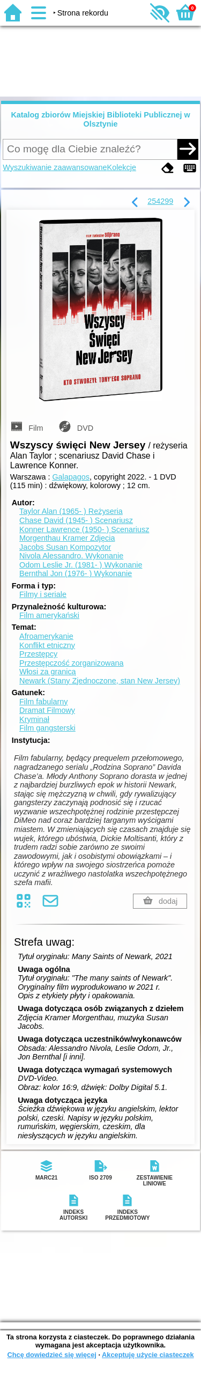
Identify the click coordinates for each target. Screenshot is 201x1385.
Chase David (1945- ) (76, 520)
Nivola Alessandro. (71, 555)
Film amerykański (49, 615)
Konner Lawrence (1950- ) (84, 529)
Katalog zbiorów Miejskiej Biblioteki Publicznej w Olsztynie (100, 119)
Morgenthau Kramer (67, 538)
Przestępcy (38, 654)
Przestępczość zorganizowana (71, 663)
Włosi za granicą (47, 671)
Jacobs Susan (65, 547)
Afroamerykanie (46, 636)
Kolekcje (121, 167)
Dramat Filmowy (47, 710)
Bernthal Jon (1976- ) (75, 573)
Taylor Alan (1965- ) (71, 511)
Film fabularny (43, 701)
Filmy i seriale (42, 594)
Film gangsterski (47, 728)
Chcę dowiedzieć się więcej (51, 1355)
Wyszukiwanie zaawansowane (55, 167)
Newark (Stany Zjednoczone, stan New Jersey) (99, 680)
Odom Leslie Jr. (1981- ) (80, 565)
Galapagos (71, 477)
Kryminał (34, 719)
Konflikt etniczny (47, 645)
